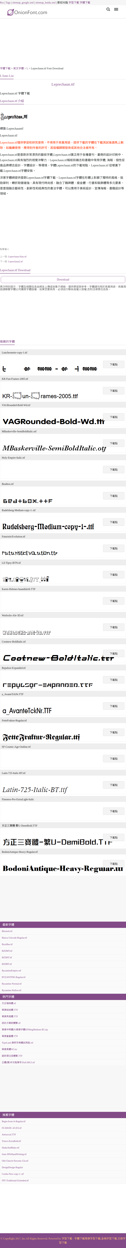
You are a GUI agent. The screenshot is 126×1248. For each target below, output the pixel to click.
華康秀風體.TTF (10, 1016)
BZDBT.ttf (7, 964)
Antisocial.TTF (9, 1134)
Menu (116, 8)
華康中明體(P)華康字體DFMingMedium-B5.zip (25, 1029)
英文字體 (18, 68)
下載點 (114, 364)
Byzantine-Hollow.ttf (11, 990)
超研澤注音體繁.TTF (12, 1056)
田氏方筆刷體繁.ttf (11, 1023)
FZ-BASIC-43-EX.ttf (11, 1128)
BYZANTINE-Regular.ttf (13, 977)
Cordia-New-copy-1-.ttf (13, 1174)
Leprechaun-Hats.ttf (17, 256)
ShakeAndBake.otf (10, 1147)
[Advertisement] (63, 43)
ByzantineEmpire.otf (11, 970)
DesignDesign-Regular (12, 1167)
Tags (8, 2)
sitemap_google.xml (23, 2)
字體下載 (85, 2)
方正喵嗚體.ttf (9, 1003)
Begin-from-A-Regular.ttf (13, 1121)
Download (63, 279)
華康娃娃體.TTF (10, 1010)
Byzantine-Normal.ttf (11, 984)
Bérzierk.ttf (7, 931)
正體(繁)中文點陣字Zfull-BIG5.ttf (18, 1062)
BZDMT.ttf (7, 951)
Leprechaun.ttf (63, 84)
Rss (2, 2)
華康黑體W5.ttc (9, 1049)
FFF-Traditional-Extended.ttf (15, 1180)
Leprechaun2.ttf (15, 261)
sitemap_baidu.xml (46, 2)
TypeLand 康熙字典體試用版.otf (17, 1043)
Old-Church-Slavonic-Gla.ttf (15, 1161)
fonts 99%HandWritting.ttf (14, 1154)
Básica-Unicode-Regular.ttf (14, 938)
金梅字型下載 (109, 1238)
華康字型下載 (93, 1238)
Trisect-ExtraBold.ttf (11, 1141)
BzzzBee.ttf (7, 944)
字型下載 (74, 2)
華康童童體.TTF (10, 1036)
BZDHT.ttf (7, 957)
